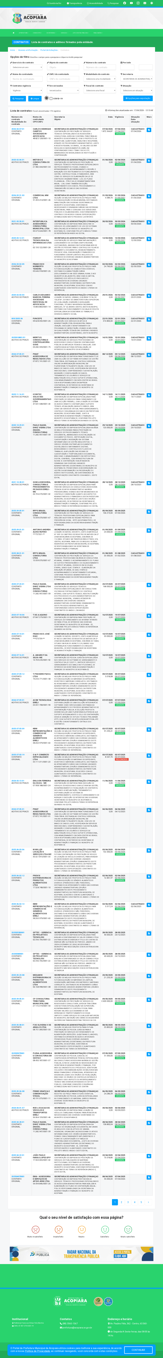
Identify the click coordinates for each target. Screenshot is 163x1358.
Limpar (35, 98)
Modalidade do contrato (96, 74)
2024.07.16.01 (17, 654)
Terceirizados (55, 86)
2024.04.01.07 (17, 1107)
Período (126, 62)
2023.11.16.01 (17, 394)
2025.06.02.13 (17, 903)
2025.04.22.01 (17, 1154)
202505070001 (17, 1053)
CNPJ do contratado (58, 74)
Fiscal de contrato (93, 86)
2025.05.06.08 (17, 1091)
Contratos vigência (20, 86)
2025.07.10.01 (17, 633)
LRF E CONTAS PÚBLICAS (81, 33)
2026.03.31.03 (17, 195)
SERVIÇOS (64, 33)
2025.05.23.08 (17, 974)
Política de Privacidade (37, 1351)
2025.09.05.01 (17, 510)
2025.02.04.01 (17, 159)
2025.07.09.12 (17, 673)
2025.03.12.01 (17, 237)
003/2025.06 (17, 318)
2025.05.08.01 (17, 1024)
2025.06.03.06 (17, 849)
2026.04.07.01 (17, 128)
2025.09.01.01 (17, 529)
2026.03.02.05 (17, 263)
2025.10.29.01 (17, 424)
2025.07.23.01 (17, 583)
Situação (126, 86)
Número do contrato (95, 62)
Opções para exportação (138, 98)
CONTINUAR (138, 1350)
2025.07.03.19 (17, 754)
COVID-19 (57, 98)
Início (12, 50)
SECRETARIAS (51, 33)
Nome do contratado (21, 74)
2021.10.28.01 (17, 482)
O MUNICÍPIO (37, 33)
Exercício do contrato (21, 62)
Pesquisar (18, 98)
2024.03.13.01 (17, 780)
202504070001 (17, 1176)
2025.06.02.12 (17, 875)
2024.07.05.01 (17, 353)
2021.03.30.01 (17, 221)
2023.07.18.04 (17, 614)
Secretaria (127, 74)
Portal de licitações (49, 50)
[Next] (141, 1202)
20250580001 (17, 953)
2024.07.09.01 (17, 699)
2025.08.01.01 (17, 553)
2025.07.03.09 (17, 728)
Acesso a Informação (28, 50)
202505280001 (17, 932)
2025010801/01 (18, 337)
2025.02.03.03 (17, 294)
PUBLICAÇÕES (98, 33)
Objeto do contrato (57, 62)
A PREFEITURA (23, 33)
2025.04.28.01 (17, 1121)
